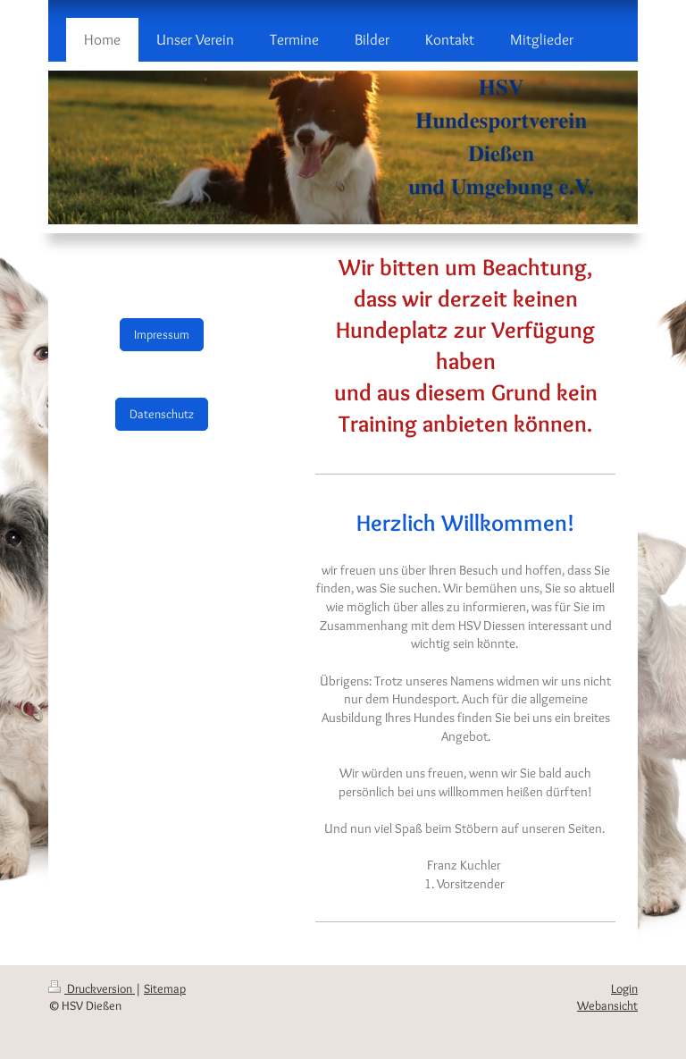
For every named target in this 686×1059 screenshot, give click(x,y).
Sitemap (165, 988)
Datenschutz (162, 414)
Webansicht (607, 1005)
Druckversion (91, 988)
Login (624, 988)
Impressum (161, 334)
